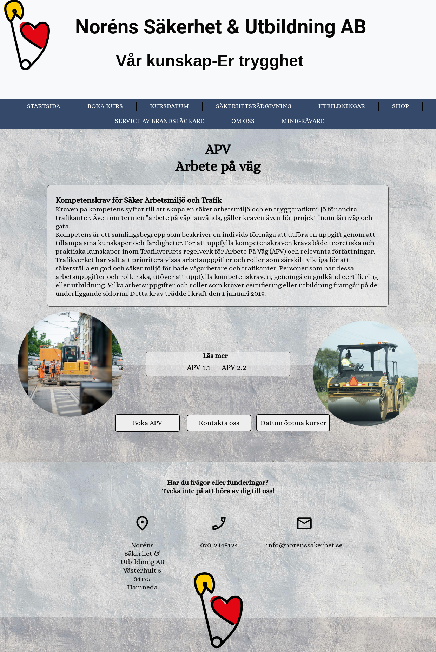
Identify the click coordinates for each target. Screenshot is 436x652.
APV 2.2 (234, 367)
